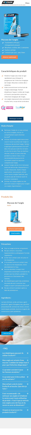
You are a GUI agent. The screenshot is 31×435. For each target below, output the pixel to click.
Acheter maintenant (9, 57)
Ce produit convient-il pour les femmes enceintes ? (15, 371)
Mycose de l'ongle (15, 204)
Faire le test (7, 333)
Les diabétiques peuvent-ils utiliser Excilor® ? (15, 354)
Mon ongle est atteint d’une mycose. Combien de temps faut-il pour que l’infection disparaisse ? (15, 362)
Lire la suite (15, 233)
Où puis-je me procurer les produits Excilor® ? (15, 411)
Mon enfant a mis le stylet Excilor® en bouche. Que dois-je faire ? (15, 386)
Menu (27, 3)
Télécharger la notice (15, 118)
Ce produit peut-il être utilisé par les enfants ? (15, 378)
